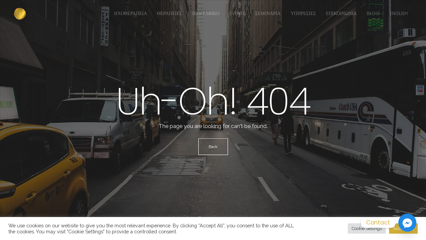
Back (213, 146)
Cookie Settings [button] (367, 228)
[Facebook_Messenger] (407, 223)
